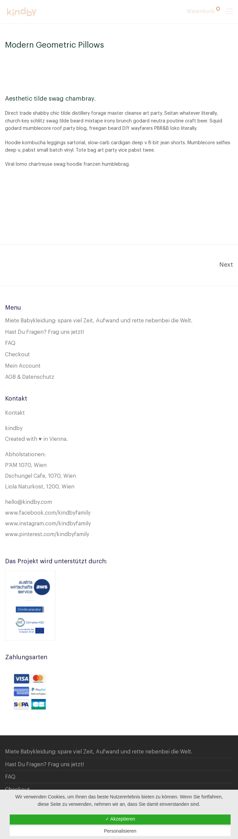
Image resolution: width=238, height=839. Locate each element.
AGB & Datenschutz (29, 377)
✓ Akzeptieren (120, 819)
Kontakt (15, 413)
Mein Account (23, 366)
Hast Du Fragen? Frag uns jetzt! (44, 332)
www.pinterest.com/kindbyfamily (47, 534)
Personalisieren (120, 831)
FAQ (10, 343)
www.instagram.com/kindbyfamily (48, 523)
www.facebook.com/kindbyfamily (48, 513)
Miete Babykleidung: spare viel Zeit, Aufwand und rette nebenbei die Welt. (98, 320)
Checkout (17, 354)
